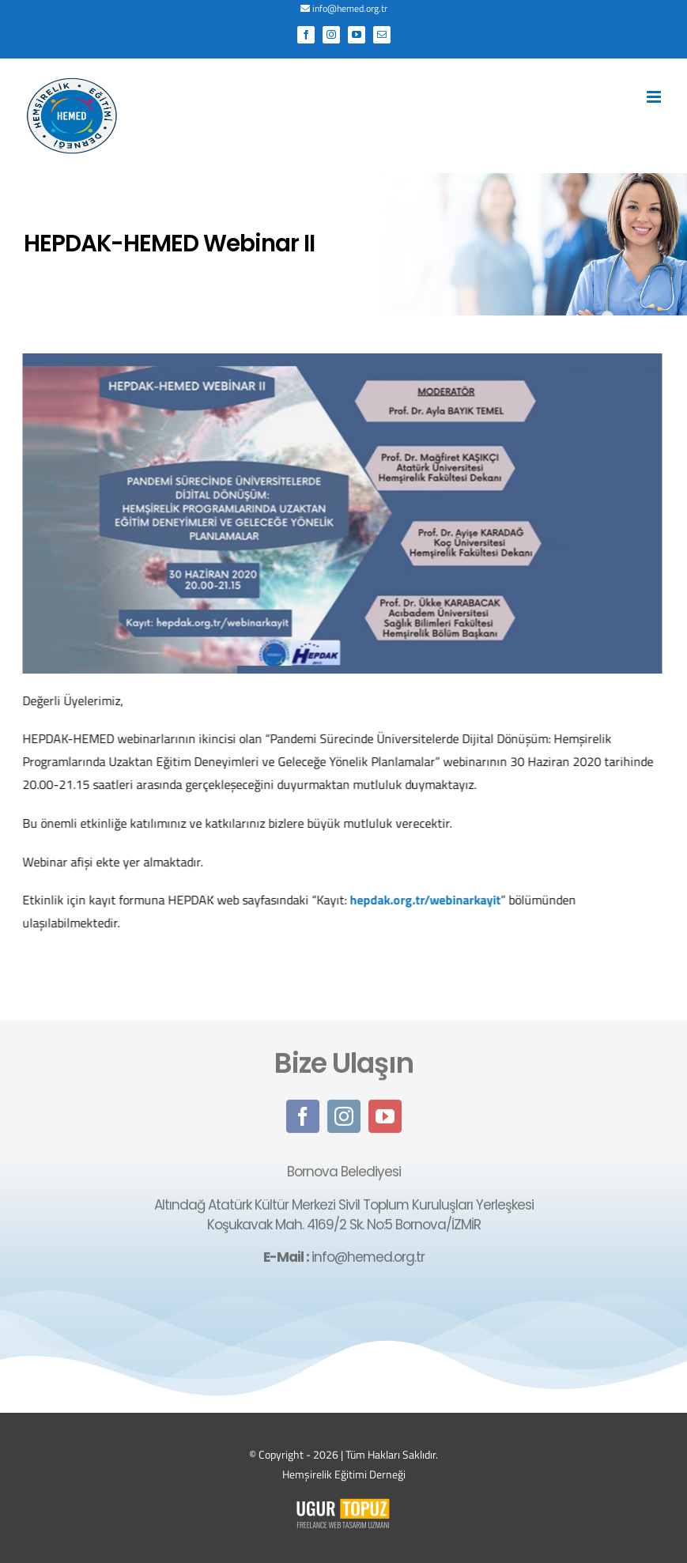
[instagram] (343, 1119)
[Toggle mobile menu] (655, 97)
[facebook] (302, 1119)
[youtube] (385, 1119)
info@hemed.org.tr (349, 8)
